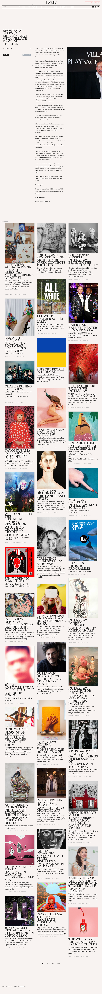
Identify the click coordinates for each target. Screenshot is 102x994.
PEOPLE (54, 7)
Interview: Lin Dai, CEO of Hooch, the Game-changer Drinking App (50, 805)
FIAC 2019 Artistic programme (79, 565)
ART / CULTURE (32, 7)
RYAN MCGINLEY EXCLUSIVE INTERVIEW (50, 432)
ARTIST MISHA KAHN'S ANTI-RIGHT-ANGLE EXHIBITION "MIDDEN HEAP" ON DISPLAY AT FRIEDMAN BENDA (18, 814)
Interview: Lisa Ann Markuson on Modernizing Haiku (51, 619)
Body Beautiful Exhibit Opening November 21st (83, 445)
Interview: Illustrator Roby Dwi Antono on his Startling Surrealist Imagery (81, 695)
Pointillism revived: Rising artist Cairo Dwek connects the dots (51, 260)
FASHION (22, 7)
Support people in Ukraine (50, 370)
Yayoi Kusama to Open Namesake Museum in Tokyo (49, 919)
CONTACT (10, 986)
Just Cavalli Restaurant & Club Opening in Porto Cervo (19, 931)
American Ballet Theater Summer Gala (82, 327)
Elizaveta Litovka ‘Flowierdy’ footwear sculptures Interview (16, 344)
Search (4, 6)
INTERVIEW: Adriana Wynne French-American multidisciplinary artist (19, 271)
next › (53, 963)
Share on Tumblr (27, 55)
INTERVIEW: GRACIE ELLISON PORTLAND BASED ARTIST (51, 494)
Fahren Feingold (78, 635)
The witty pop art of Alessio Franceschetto (82, 941)
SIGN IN (97, 2)
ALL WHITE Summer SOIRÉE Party (50, 318)
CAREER (15, 986)
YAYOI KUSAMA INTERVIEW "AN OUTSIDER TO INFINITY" (17, 454)
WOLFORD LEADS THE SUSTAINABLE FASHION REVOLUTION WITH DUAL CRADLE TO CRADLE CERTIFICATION (19, 524)
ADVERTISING (23, 986)
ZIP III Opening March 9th (17, 580)
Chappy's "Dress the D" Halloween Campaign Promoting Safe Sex (19, 873)
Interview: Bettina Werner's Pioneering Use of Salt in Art (50, 747)
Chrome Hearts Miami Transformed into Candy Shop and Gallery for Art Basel (82, 820)
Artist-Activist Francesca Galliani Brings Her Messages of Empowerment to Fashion (83, 759)
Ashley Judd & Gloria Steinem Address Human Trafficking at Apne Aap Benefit (83, 884)
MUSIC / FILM (44, 7)
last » (58, 963)
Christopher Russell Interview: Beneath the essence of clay (83, 260)
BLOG (72, 7)
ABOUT (3, 986)
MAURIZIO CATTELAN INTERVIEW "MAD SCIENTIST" (82, 503)
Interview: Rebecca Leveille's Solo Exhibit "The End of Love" (19, 624)
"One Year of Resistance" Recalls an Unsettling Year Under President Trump (16, 737)
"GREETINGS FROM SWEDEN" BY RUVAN (49, 561)
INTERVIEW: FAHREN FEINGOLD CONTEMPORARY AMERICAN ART (82, 625)
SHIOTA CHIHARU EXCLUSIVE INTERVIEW (82, 388)
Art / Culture (7, 48)
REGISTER (89, 2)
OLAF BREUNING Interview (18, 387)
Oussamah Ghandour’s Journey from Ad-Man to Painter (49, 679)
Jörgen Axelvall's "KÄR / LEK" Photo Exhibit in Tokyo (19, 690)
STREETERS (63, 7)
